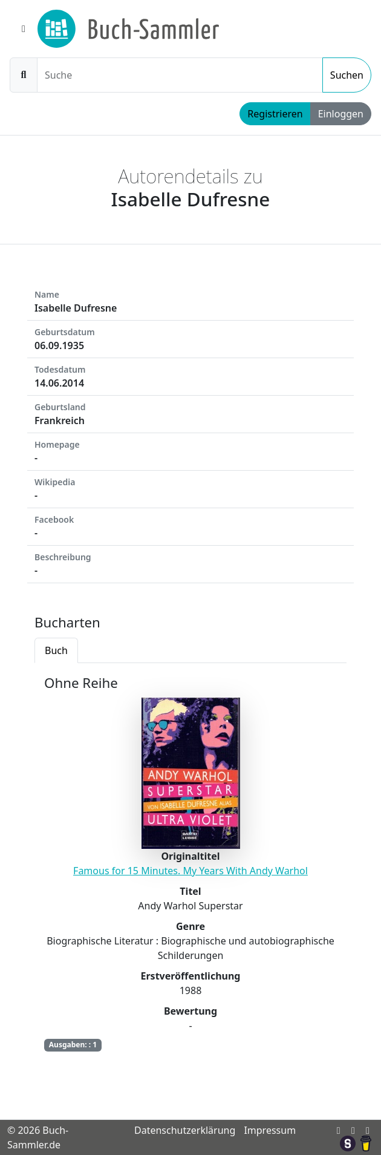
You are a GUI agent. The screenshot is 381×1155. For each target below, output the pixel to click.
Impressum (270, 1130)
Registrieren (274, 113)
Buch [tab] (56, 650)
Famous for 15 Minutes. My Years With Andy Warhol (190, 870)
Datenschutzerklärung (184, 1130)
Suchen (346, 75)
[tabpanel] (190, 872)
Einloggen (340, 113)
